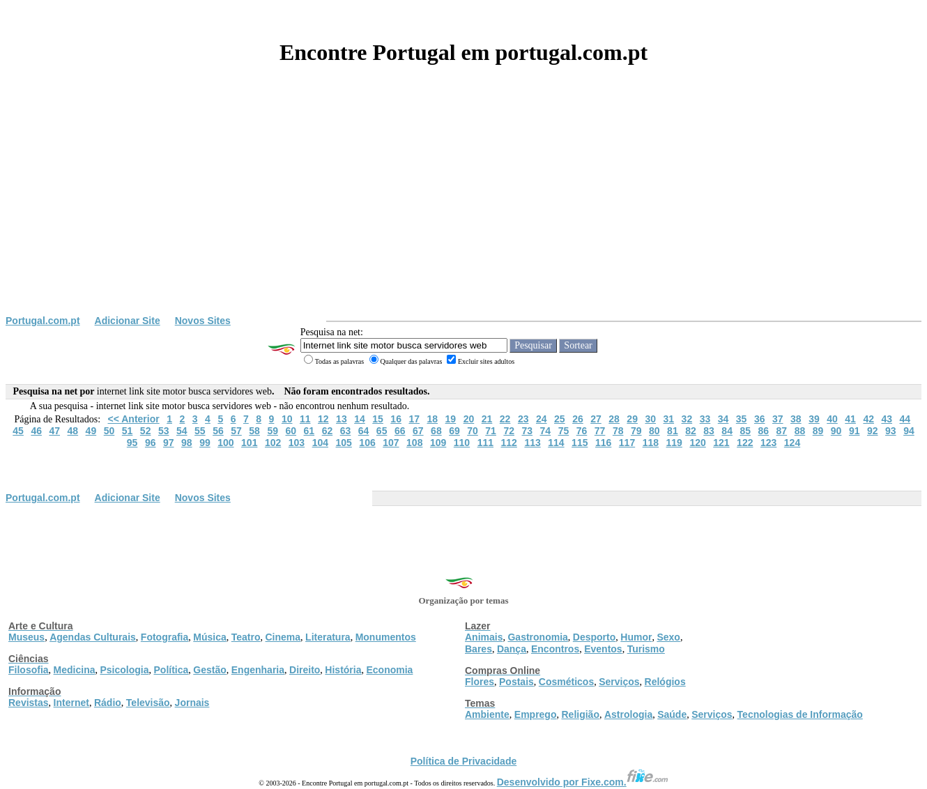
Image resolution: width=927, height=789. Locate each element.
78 (618, 430)
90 (836, 430)
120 (697, 442)
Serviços (619, 681)
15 (377, 418)
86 (763, 430)
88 (800, 430)
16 (395, 418)
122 (745, 442)
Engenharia (257, 669)
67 (418, 430)
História (343, 669)
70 (472, 430)
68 (436, 430)
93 (890, 430)
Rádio (107, 702)
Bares (478, 648)
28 (614, 418)
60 (290, 430)
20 (469, 418)
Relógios (665, 681)
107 (391, 442)
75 (563, 430)
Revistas (28, 702)
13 (341, 418)
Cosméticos (566, 681)
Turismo (646, 648)
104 (320, 442)
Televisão (148, 702)
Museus (26, 637)
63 (345, 430)
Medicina (74, 669)
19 (451, 418)
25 (559, 418)
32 (687, 418)
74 (545, 430)
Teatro (246, 637)
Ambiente (487, 714)
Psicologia (124, 669)
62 (327, 430)
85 (745, 430)
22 (505, 418)
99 (204, 442)
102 (273, 442)
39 (814, 418)
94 (908, 430)
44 (905, 418)
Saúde (672, 714)
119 (674, 442)
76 (582, 430)
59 (272, 430)
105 (344, 442)
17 (414, 418)
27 (596, 418)
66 (400, 430)
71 (490, 430)
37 (777, 418)
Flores (479, 681)
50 (109, 430)
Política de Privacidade (464, 761)
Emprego (535, 714)
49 (91, 430)
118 (651, 442)
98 (186, 442)
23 (523, 418)
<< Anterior (134, 418)
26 (577, 418)
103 (297, 442)
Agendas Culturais (92, 637)
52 (145, 430)
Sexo (668, 637)
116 (603, 442)
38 (796, 418)
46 (36, 430)
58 (254, 430)
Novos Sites (203, 320)
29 (632, 418)
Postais (516, 681)
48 (73, 430)
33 (705, 418)
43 (886, 418)
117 (627, 442)
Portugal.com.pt (43, 320)
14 (359, 418)
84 (727, 430)
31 (669, 418)
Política (171, 669)
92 (872, 430)
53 (163, 430)
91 (854, 430)
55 (200, 430)
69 (454, 430)
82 (690, 430)
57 (236, 430)
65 (382, 430)
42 (868, 418)
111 (485, 442)
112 (509, 442)
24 (541, 418)
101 (249, 442)
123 (768, 442)
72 (508, 430)
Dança (511, 648)
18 (432, 418)
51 (127, 430)
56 (218, 430)
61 (309, 430)
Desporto (594, 637)
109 (438, 442)
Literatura (328, 637)
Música (209, 637)
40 (832, 418)
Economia (389, 669)
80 (654, 430)
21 (487, 418)
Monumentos (385, 637)
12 (323, 418)
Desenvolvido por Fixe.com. (582, 782)
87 (782, 430)
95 (132, 442)
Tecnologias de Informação (800, 714)
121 (721, 442)
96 (150, 442)
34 (723, 418)
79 (636, 430)
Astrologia (628, 714)
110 (462, 442)
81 (672, 430)
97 (168, 442)
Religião (580, 714)
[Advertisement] (463, 210)
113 (532, 442)
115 (580, 442)
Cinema (283, 637)
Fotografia (164, 637)
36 (759, 418)
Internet (71, 702)
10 (287, 418)
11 (305, 418)
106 (367, 442)
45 (18, 430)
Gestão (209, 669)
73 (527, 430)
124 (792, 442)
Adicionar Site (127, 320)
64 (363, 430)
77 (600, 430)
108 (414, 442)
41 (850, 418)
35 (741, 418)
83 (708, 430)
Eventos (603, 648)
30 (650, 418)
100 (225, 442)
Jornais (192, 702)
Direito (304, 669)
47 (54, 430)
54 (181, 430)
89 (818, 430)
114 (556, 442)
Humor (636, 637)
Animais (484, 637)
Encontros (555, 648)
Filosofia (28, 669)
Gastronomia (537, 637)
